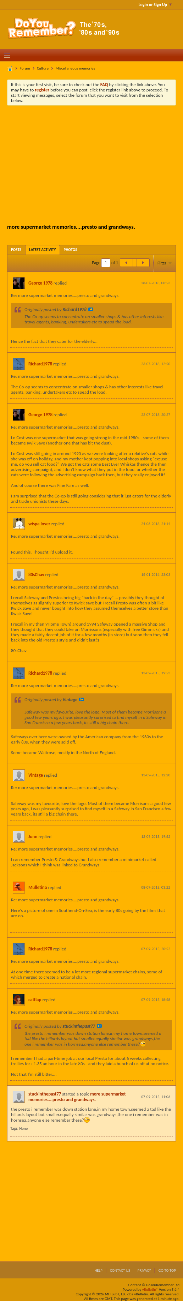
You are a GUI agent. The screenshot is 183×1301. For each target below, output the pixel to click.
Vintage (35, 775)
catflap (34, 999)
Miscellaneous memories (75, 68)
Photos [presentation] (70, 249)
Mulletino (37, 887)
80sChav (36, 574)
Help (98, 1270)
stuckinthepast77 (44, 1094)
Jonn (32, 836)
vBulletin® (150, 1289)
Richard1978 (40, 363)
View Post (90, 309)
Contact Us (120, 1270)
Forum (25, 68)
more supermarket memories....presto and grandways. (77, 1096)
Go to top (167, 1270)
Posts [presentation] (16, 249)
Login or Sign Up (155, 4)
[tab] (16, 250)
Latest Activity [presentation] (42, 249)
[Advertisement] (97, 163)
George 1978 (40, 283)
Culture (43, 68)
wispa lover (39, 523)
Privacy (144, 1270)
